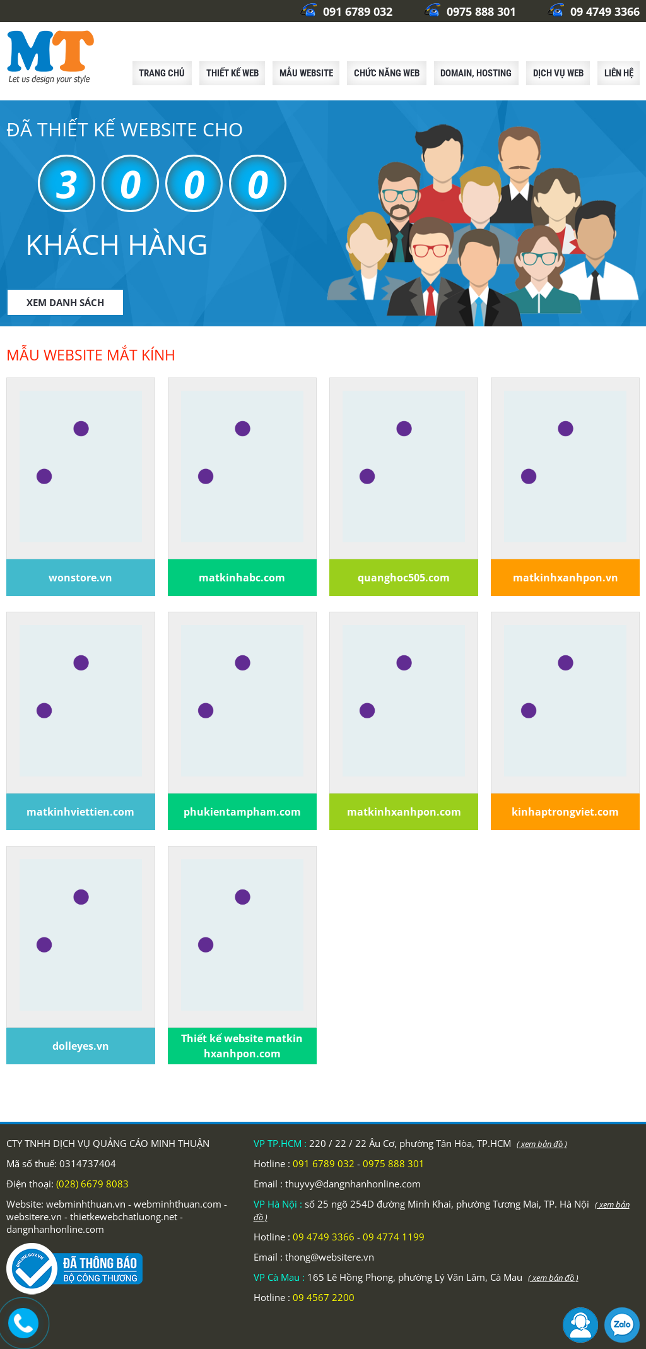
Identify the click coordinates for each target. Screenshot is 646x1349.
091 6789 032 (346, 11)
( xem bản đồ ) (542, 1144)
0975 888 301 (470, 11)
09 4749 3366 (594, 11)
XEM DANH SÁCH (65, 302)
